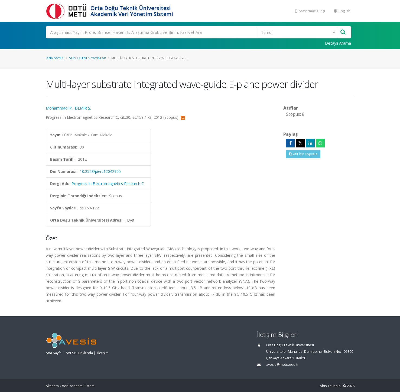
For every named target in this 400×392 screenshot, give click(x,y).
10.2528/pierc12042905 (100, 171)
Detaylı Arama (338, 43)
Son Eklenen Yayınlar (87, 58)
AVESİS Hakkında (79, 353)
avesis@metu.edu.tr (282, 364)
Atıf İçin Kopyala (303, 154)
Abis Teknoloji (331, 386)
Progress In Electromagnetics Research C (107, 183)
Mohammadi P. (59, 108)
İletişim (103, 353)
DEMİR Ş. (83, 108)
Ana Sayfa (55, 58)
